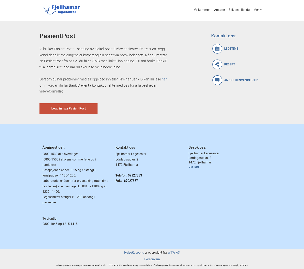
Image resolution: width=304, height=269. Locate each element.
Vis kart (194, 167)
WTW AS (174, 252)
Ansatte (219, 10)
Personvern (152, 259)
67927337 (131, 180)
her (164, 79)
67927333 (135, 175)
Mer (257, 10)
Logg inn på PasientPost (68, 108)
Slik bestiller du (239, 10)
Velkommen (202, 10)
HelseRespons (134, 252)
